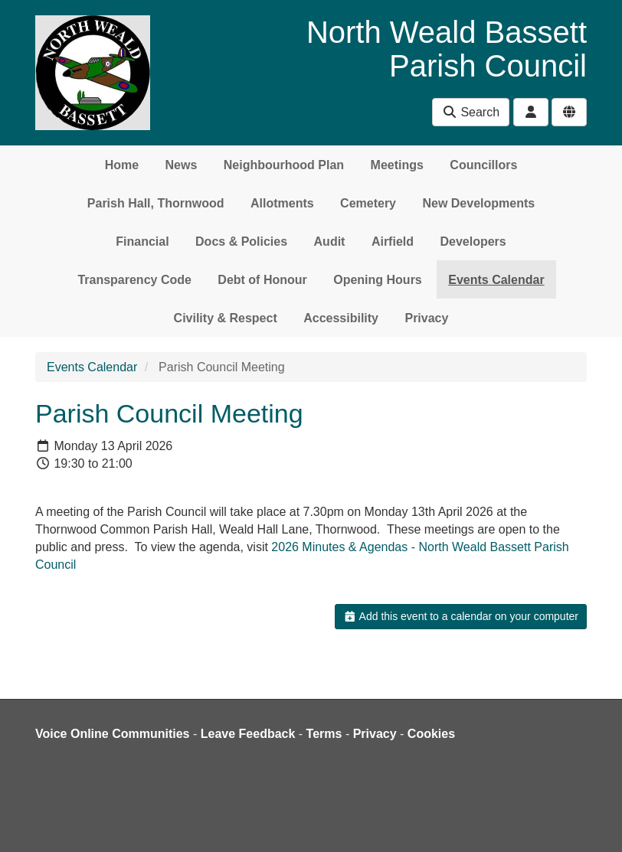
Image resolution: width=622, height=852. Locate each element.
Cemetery (368, 203)
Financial (142, 241)
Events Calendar (496, 279)
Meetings (397, 164)
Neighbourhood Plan (284, 164)
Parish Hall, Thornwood (155, 203)
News (181, 164)
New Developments (478, 203)
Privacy (426, 318)
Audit (329, 241)
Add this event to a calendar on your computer (460, 616)
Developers (473, 241)
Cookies (431, 733)
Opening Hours (377, 279)
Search (470, 112)
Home (122, 164)
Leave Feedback (248, 733)
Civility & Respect (225, 318)
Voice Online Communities (112, 733)
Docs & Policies (241, 241)
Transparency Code (134, 279)
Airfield (393, 241)
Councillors (483, 164)
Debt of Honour (262, 279)
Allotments (282, 203)
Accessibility (340, 318)
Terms (324, 733)
